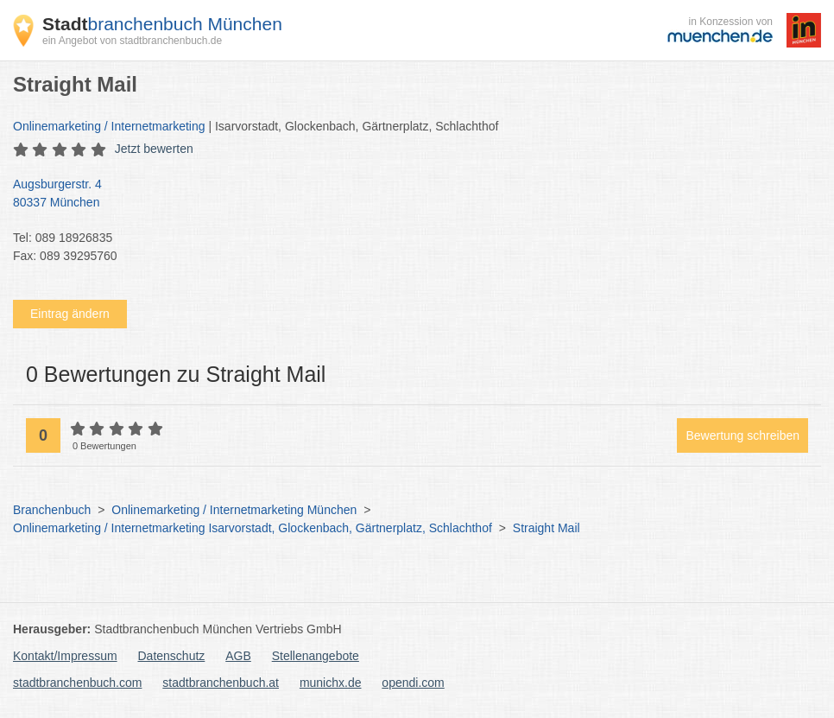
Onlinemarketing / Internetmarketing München (234, 510)
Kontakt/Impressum (65, 656)
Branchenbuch (52, 510)
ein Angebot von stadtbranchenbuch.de (132, 41)
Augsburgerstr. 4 (408, 194)
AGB (238, 656)
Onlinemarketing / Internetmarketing (109, 126)
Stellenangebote (315, 656)
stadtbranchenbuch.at (220, 682)
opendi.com (413, 682)
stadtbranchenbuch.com (77, 682)
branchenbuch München (162, 24)
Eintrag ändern (70, 314)
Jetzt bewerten (154, 149)
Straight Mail (546, 528)
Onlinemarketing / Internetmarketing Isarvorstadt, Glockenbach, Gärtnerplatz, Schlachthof (252, 528)
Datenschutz (171, 656)
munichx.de (331, 682)
